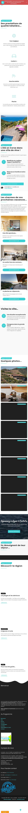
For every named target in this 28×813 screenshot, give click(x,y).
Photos (2, 721)
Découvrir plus (14, 241)
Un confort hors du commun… (12, 262)
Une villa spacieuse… (9, 233)
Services (3, 723)
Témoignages (4, 724)
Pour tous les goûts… (8, 667)
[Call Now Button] (2, 2)
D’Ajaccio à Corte (7, 631)
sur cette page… (13, 779)
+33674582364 (8, 188)
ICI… (10, 777)
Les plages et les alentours (10, 596)
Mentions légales (7, 799)
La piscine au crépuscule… (11, 291)
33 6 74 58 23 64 (10, 772)
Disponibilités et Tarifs (6, 727)
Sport (3, 664)
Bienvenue (3, 718)
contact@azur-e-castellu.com (11, 187)
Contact (3, 729)
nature (3, 593)
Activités (3, 726)
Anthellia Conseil (20, 799)
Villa (2, 720)
